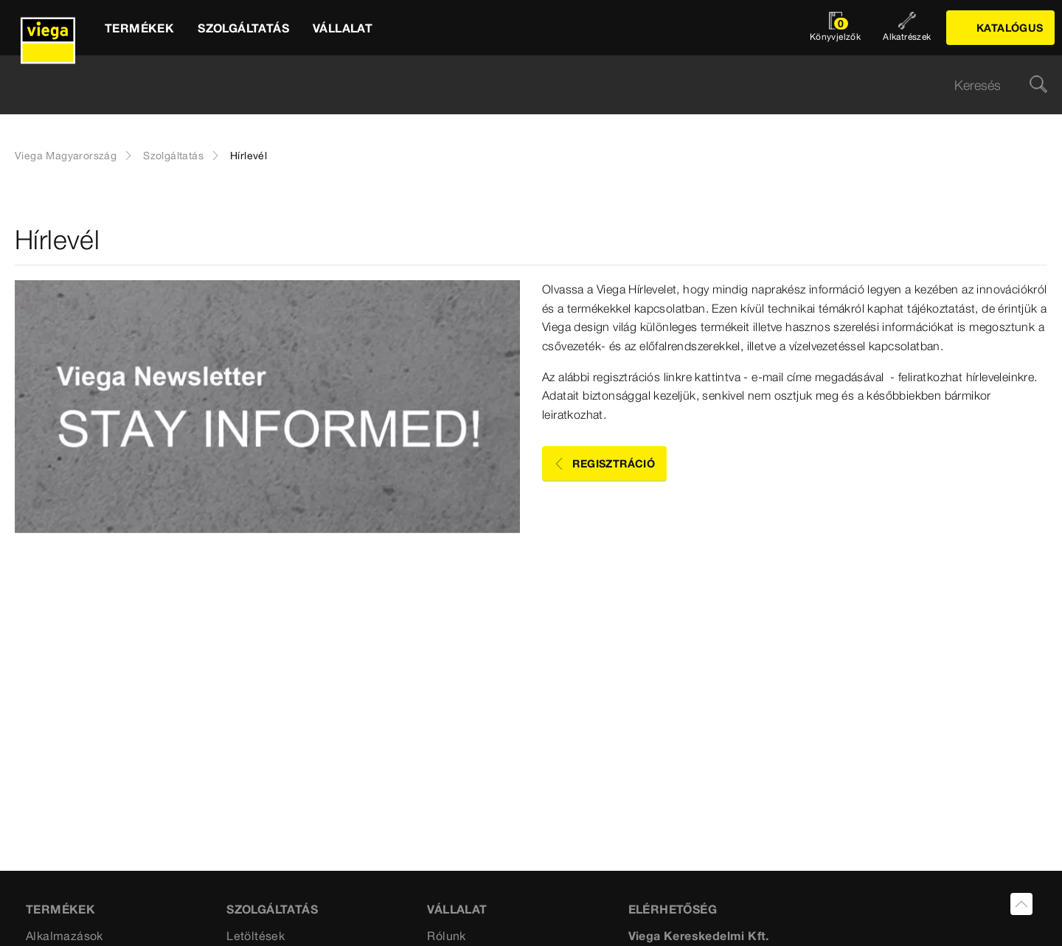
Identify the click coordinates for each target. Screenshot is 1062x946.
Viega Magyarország (66, 155)
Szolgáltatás (173, 155)
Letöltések (255, 935)
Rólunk (446, 935)
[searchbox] (518, 85)
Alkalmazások (64, 935)
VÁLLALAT (457, 909)
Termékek (60, 909)
